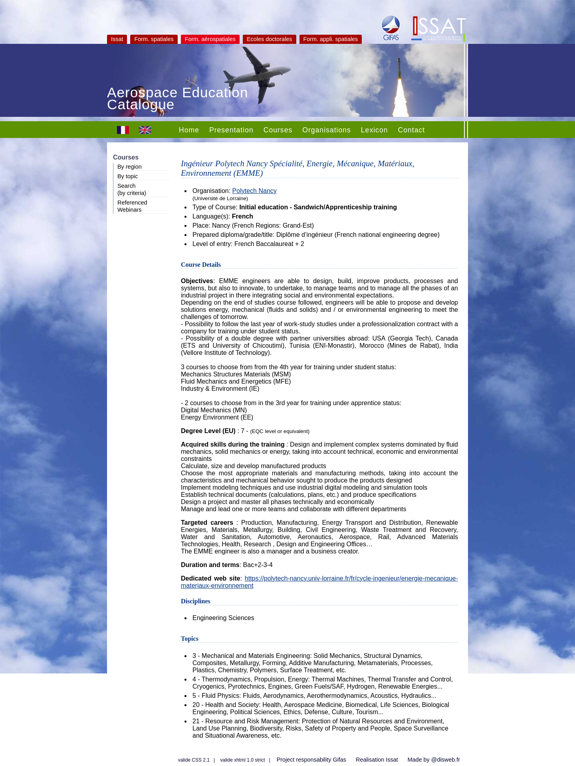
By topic (127, 176)
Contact (411, 130)
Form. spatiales (153, 39)
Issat (117, 39)
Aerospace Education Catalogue (177, 99)
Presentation (231, 130)
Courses (278, 130)
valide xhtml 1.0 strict (242, 760)
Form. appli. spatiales (330, 39)
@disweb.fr (445, 759)
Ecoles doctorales (269, 39)
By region (129, 166)
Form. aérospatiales (210, 39)
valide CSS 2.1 (194, 760)
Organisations (326, 130)
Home (189, 130)
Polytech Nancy (254, 190)
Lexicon (374, 130)
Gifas (339, 759)
